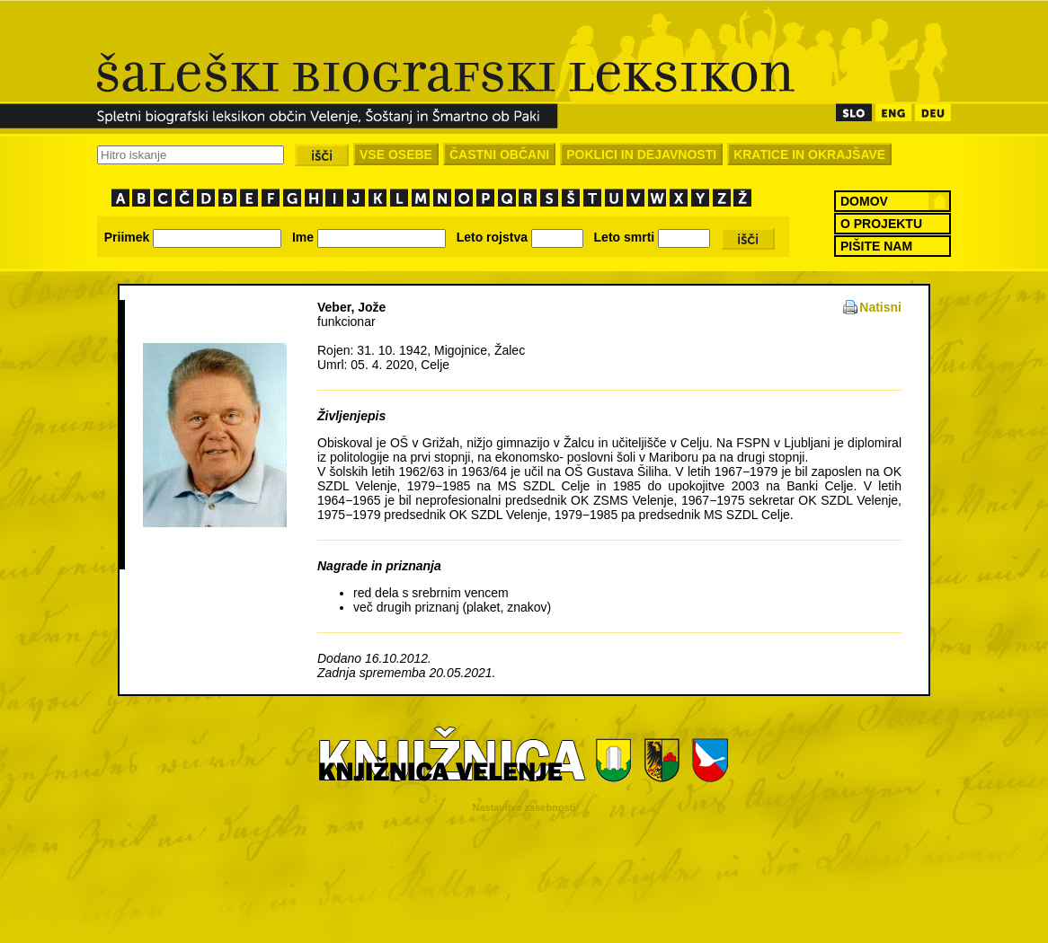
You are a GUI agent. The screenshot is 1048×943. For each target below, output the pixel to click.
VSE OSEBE (396, 154)
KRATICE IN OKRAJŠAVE (809, 154)
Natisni (880, 307)
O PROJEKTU (881, 223)
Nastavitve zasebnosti (524, 807)
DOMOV (864, 201)
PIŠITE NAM (876, 246)
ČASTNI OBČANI (499, 154)
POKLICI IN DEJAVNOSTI (641, 154)
